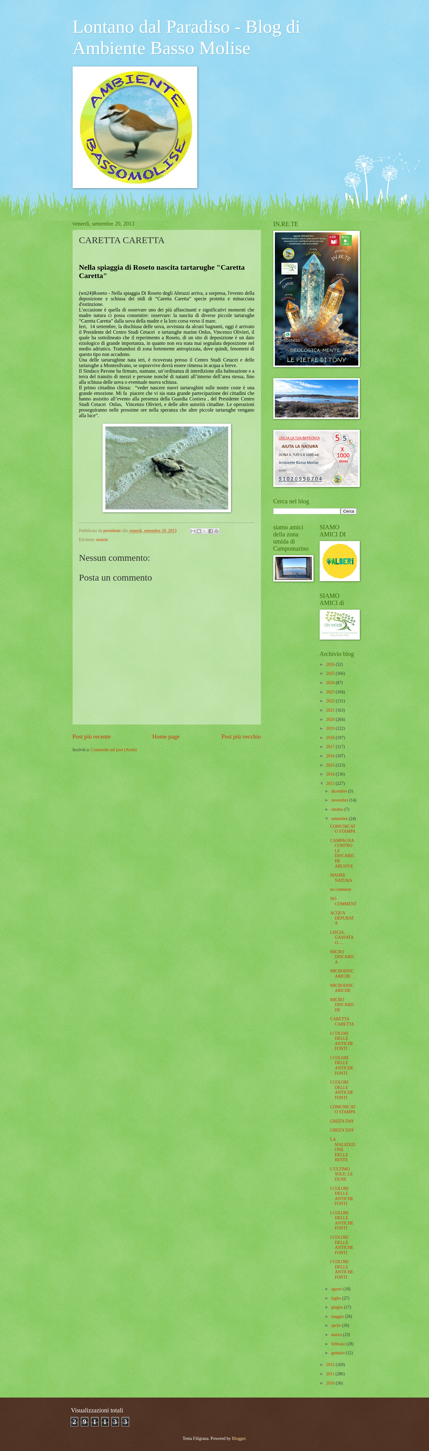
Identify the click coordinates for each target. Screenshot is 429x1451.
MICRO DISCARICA (342, 957)
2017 (331, 746)
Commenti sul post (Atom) (114, 749)
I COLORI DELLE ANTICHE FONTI (342, 1041)
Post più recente (92, 736)
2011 (331, 1374)
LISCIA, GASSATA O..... (341, 937)
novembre (340, 800)
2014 (331, 774)
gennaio (338, 1353)
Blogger (239, 1438)
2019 (331, 728)
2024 (331, 682)
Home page (165, 736)
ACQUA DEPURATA (342, 918)
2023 (331, 692)
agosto (337, 1289)
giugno (337, 1307)
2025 (331, 673)
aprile (336, 1325)
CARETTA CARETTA (342, 1021)
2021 (331, 710)
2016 (331, 756)
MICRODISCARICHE (342, 974)
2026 (331, 664)
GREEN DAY (342, 1121)
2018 (331, 737)
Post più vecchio (241, 736)
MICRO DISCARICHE (342, 1004)
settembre (340, 818)
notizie (102, 539)
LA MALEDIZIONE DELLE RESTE (342, 1149)
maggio (338, 1316)
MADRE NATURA (341, 878)
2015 (331, 765)
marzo (337, 1334)
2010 (331, 1383)
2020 (331, 719)
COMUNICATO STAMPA (342, 829)
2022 (331, 701)
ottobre (337, 809)
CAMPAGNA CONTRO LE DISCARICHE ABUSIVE (342, 853)
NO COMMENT (343, 901)
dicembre (339, 791)
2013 (331, 783)
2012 (331, 1364)
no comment (340, 889)
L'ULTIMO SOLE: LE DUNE (341, 1174)
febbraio (338, 1344)
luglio (336, 1298)
